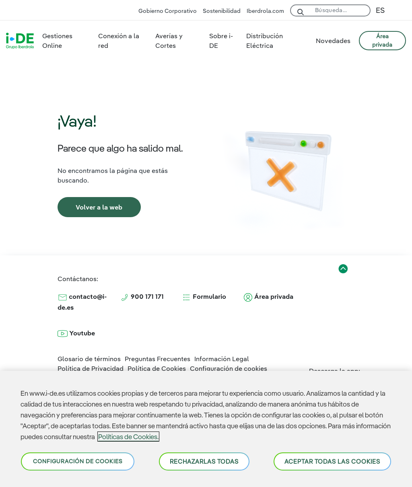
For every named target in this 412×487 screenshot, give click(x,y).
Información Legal (221, 359)
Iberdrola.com (265, 10)
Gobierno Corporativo (167, 10)
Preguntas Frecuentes (157, 359)
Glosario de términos (89, 359)
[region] (206, 429)
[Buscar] (340, 9)
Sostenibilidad (222, 10)
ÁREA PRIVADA (382, 40)
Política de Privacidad (91, 368)
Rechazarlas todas (204, 461)
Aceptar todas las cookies (332, 461)
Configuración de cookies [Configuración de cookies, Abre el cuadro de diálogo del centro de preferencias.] (77, 461)
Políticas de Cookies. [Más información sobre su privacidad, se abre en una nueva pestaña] (128, 436)
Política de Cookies (157, 368)
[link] (99, 207)
